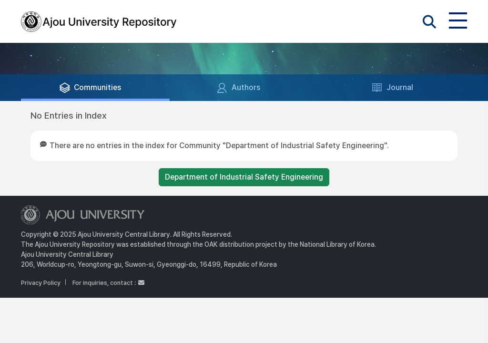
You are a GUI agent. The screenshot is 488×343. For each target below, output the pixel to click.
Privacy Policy (41, 282)
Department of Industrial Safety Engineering (244, 177)
